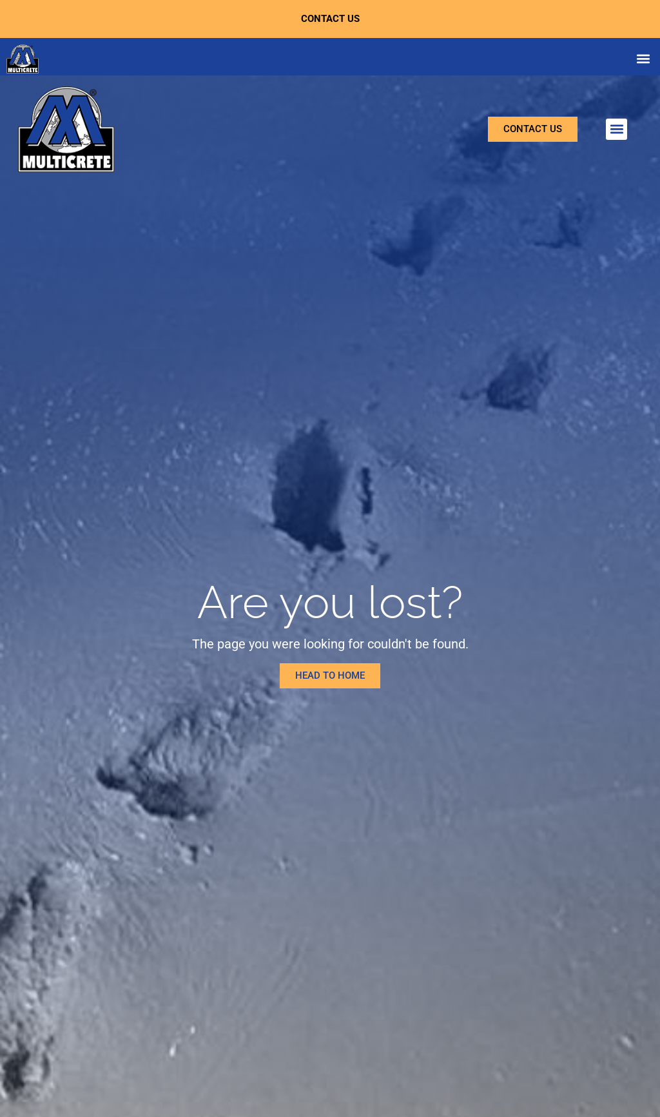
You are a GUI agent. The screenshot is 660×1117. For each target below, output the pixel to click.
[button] (643, 59)
